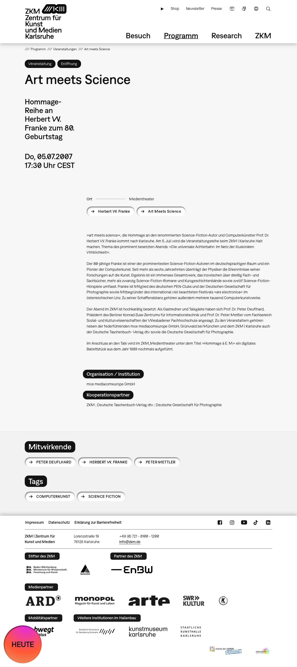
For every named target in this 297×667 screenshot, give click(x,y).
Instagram (232, 522)
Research (226, 35)
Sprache (256, 9)
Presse (216, 8)
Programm (181, 35)
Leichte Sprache (232, 9)
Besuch (138, 35)
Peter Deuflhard (53, 462)
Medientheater (141, 199)
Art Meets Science (164, 211)
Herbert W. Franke (114, 211)
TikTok (256, 522)
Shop (175, 8)
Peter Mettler (161, 462)
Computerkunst (53, 496)
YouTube (244, 522)
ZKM (263, 35)
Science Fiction (104, 496)
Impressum (34, 522)
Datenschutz (59, 522)
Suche (268, 9)
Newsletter (195, 8)
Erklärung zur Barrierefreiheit (97, 522)
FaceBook (220, 522)
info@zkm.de (129, 542)
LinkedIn (268, 522)
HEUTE (23, 644)
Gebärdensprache (244, 9)
